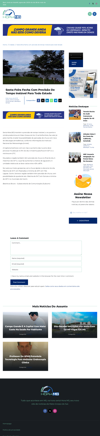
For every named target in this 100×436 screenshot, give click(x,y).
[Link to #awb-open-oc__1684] (95, 14)
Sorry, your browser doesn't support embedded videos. (76, 56)
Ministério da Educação (87, 168)
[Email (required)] (46, 264)
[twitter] (93, 3)
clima (7, 99)
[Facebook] (38, 100)
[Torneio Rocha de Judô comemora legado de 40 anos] (75, 111)
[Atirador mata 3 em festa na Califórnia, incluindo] (75, 133)
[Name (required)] (46, 258)
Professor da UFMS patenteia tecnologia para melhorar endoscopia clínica (25, 359)
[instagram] (96, 3)
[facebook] (89, 3)
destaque (17, 101)
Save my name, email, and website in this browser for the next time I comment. (43, 276)
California (86, 146)
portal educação (88, 169)
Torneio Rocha (87, 127)
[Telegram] (55, 100)
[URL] (46, 269)
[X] (43, 100)
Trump (92, 147)
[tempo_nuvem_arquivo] (33, 51)
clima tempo (10, 101)
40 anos (89, 124)
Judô (91, 125)
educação (86, 166)
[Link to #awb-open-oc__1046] (90, 14)
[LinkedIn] (47, 100)
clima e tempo (14, 99)
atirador (89, 144)
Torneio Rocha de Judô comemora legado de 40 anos (89, 116)
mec (91, 166)
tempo (8, 102)
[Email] (60, 100)
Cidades (29, 334)
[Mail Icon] (50, 387)
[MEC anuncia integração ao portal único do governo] (75, 153)
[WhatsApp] (51, 100)
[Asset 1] (12, 10)
